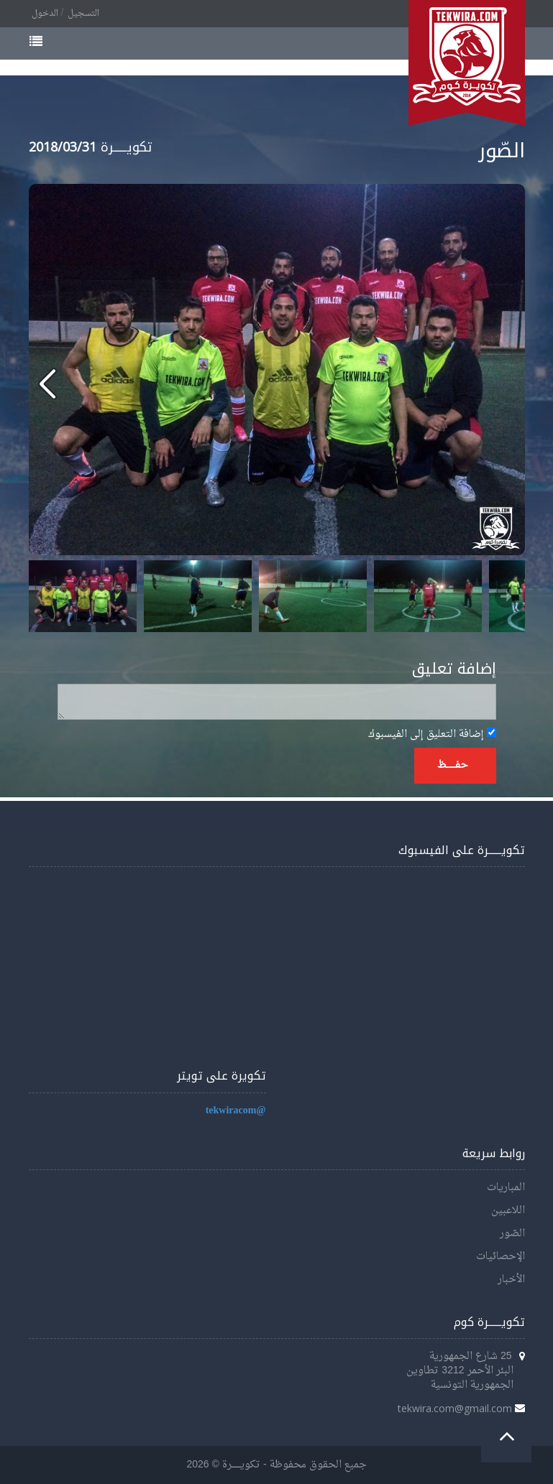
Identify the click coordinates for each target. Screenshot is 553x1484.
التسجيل (83, 14)
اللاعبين (508, 1210)
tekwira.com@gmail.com (455, 1408)
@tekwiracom (236, 1111)
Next (506, 596)
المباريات (506, 1187)
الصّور (512, 1233)
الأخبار (511, 1279)
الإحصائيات (500, 1256)
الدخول (45, 14)
